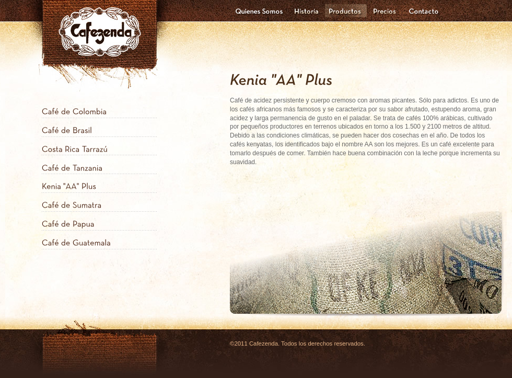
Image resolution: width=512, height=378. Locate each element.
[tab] (99, 108)
